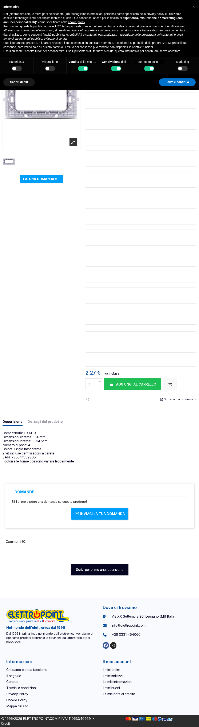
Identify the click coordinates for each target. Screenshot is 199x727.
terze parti (68, 26)
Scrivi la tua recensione (178, 399)
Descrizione (13, 422)
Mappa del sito (17, 706)
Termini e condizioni (21, 688)
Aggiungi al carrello (132, 384)
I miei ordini (111, 670)
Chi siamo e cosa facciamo (26, 670)
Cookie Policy (16, 700)
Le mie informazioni (117, 682)
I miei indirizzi (113, 676)
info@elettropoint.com (129, 625)
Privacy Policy (17, 694)
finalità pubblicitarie (55, 34)
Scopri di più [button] (19, 82)
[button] (193, 6)
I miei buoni (111, 688)
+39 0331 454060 (126, 634)
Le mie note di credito (119, 694)
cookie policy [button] (76, 22)
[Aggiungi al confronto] (170, 384)
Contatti (12, 682)
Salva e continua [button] (177, 82)
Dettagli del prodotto (45, 422)
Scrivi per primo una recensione (99, 569)
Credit (5, 723)
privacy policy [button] (155, 14)
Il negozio (13, 676)
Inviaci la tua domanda (99, 513)
